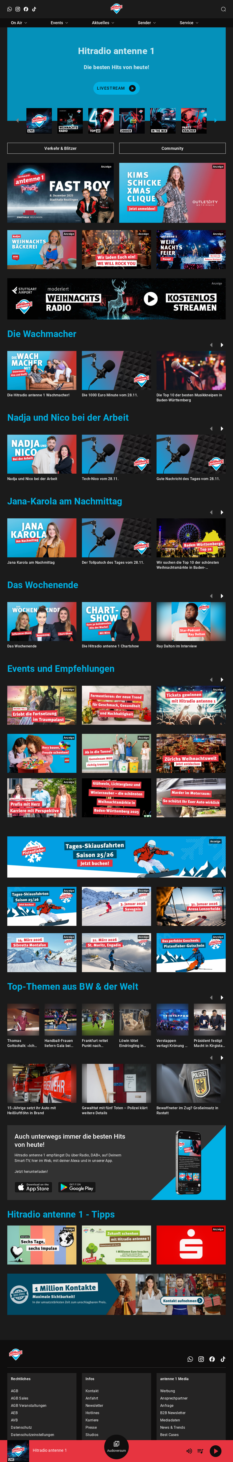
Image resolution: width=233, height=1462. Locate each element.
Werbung (167, 1391)
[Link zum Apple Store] (34, 1188)
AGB (14, 1391)
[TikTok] (223, 1359)
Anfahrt (92, 1398)
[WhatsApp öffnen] (9, 9)
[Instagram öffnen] (17, 9)
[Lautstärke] (189, 1451)
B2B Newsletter (172, 1413)
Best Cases (169, 1435)
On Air (19, 23)
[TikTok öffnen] (34, 9)
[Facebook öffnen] (26, 9)
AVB (14, 1420)
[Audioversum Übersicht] (116, 1447)
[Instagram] (201, 1359)
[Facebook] (212, 1359)
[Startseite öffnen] (116, 9)
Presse (91, 1427)
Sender (147, 23)
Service (190, 23)
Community (173, 148)
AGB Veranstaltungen (29, 1405)
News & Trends (172, 1427)
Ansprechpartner (174, 1398)
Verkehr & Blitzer (60, 148)
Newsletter (94, 1405)
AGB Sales (19, 1398)
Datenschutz (21, 1427)
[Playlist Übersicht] (200, 1451)
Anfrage (166, 1405)
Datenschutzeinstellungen (32, 1435)
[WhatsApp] (190, 1359)
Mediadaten (170, 1420)
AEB (14, 1413)
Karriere (92, 1420)
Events (60, 23)
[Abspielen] (215, 1451)
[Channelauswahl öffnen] (223, 9)
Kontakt (92, 1391)
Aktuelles (104, 23)
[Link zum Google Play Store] (77, 1188)
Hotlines (92, 1413)
